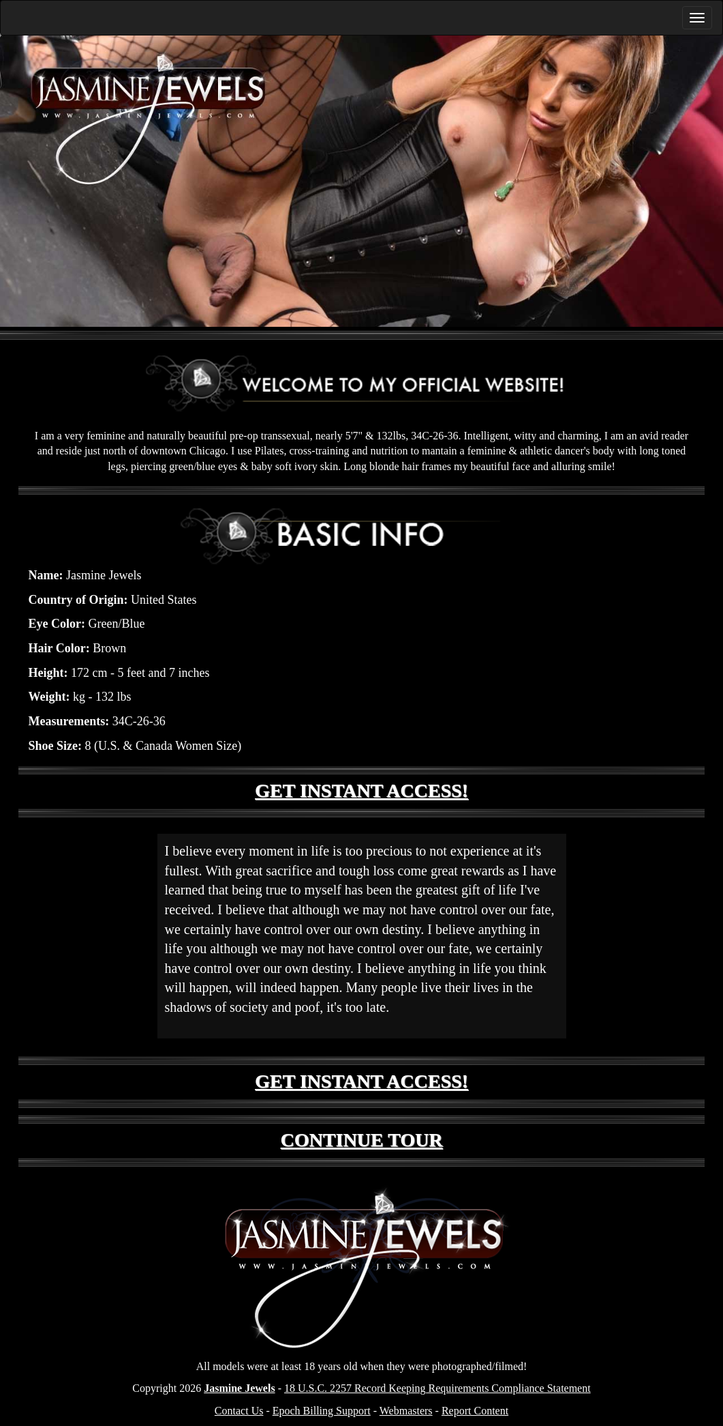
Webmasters (406, 1410)
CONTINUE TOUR (362, 1139)
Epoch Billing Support (322, 1410)
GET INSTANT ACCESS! (361, 790)
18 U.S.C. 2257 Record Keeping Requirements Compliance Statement (437, 1388)
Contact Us (239, 1410)
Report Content (475, 1410)
